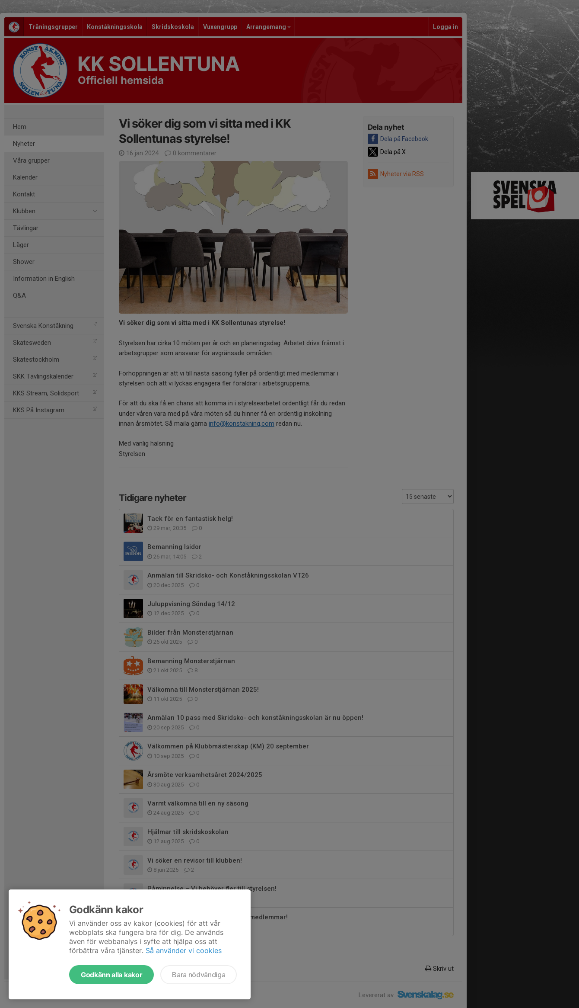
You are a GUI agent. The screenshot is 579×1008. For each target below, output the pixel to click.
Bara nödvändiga (198, 974)
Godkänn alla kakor (111, 974)
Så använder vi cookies (184, 950)
